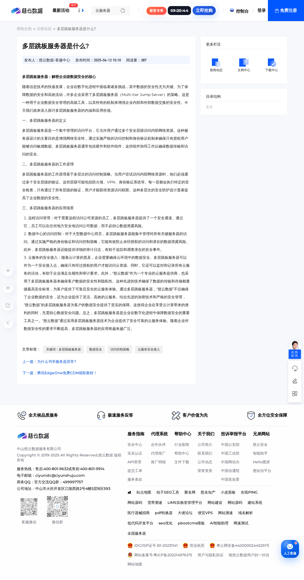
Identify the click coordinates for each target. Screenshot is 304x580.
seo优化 (166, 523)
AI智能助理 (219, 523)
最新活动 (62, 8)
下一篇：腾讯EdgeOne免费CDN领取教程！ (59, 373)
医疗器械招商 (139, 512)
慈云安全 (260, 444)
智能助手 (260, 453)
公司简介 (205, 444)
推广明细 (158, 462)
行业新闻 (181, 444)
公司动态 (205, 462)
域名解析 (245, 512)
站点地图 (143, 492)
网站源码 (135, 502)
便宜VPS (205, 512)
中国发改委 (230, 479)
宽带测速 (155, 502)
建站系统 (255, 502)
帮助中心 (181, 453)
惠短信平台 (262, 470)
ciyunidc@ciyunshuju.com (60, 475)
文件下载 (181, 462)
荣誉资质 (205, 470)
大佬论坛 (185, 512)
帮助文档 (24, 28)
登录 (261, 10)
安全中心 (135, 444)
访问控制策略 (119, 349)
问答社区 (44, 28)
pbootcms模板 (191, 523)
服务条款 (135, 479)
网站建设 (215, 502)
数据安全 (95, 349)
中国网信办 (230, 462)
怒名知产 (208, 492)
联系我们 (205, 453)
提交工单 (135, 470)
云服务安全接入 (149, 349)
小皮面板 (228, 492)
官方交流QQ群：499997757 (58, 482)
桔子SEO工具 (167, 492)
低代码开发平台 (140, 523)
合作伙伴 (158, 444)
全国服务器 (137, 533)
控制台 (239, 11)
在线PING (249, 492)
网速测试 (241, 523)
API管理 (134, 462)
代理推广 (158, 453)
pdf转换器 (164, 512)
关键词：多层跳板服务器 (63, 349)
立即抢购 (204, 10)
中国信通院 (230, 470)
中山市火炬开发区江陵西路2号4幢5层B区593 (72, 488)
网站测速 (225, 512)
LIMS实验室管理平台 (185, 502)
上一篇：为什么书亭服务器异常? (49, 361)
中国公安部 (230, 444)
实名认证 (135, 453)
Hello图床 (261, 462)
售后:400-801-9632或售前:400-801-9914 (69, 468)
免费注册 (288, 10)
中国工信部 (230, 453)
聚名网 (189, 492)
